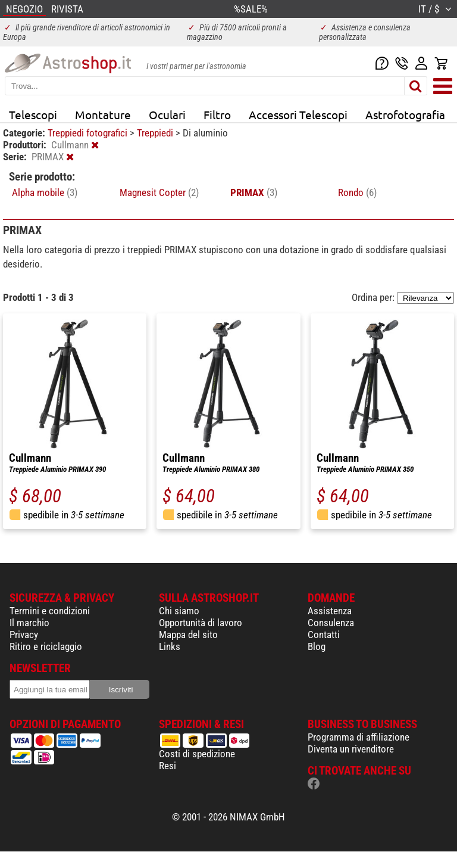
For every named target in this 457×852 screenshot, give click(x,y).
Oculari (167, 114)
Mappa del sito (188, 634)
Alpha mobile (44, 192)
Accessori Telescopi (298, 114)
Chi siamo (179, 611)
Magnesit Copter (159, 192)
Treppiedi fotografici (89, 133)
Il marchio (29, 623)
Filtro (217, 114)
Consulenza (331, 623)
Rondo (357, 192)
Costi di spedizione (197, 754)
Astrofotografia (405, 114)
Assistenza (330, 611)
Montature (103, 114)
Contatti (324, 634)
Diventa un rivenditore (351, 749)
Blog (316, 646)
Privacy (24, 634)
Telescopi (33, 114)
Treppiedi (156, 133)
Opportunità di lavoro (200, 623)
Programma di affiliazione (358, 737)
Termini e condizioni (50, 611)
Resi (167, 766)
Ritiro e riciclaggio (46, 646)
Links (169, 646)
